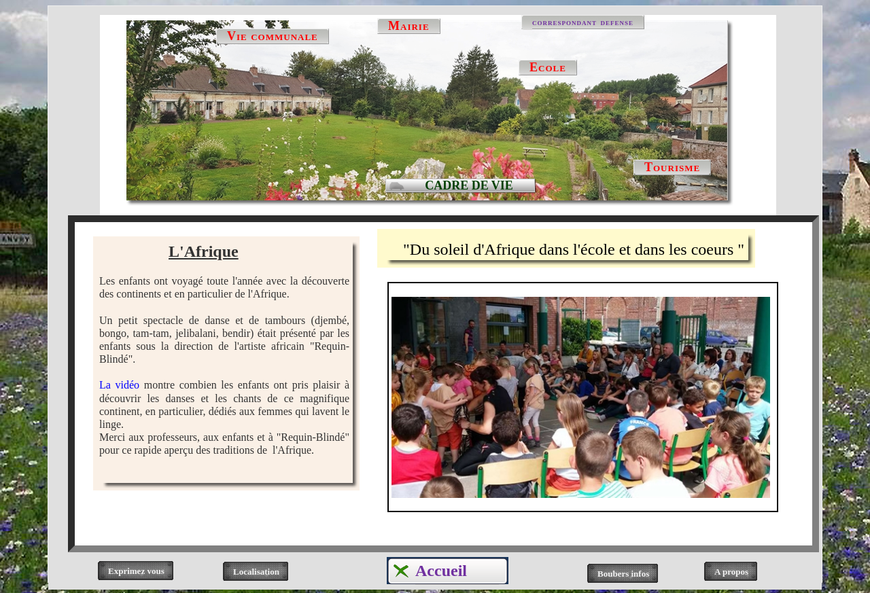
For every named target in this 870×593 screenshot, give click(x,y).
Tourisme (672, 167)
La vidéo (119, 385)
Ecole (547, 67)
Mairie (409, 26)
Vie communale (272, 36)
